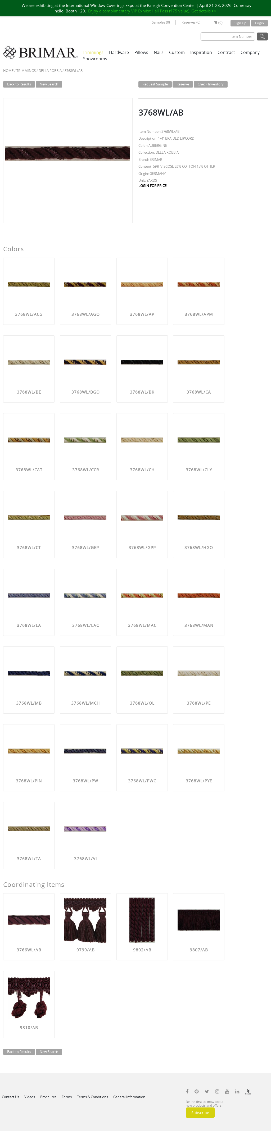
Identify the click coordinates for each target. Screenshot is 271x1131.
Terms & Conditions (92, 1096)
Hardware (119, 52)
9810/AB (29, 1027)
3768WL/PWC (142, 780)
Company (250, 52)
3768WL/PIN (29, 780)
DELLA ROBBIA (50, 70)
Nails (159, 52)
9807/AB (199, 949)
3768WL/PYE (199, 780)
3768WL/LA (29, 625)
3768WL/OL (142, 703)
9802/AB (142, 949)
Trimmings (92, 52)
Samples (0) (161, 22)
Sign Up (240, 23)
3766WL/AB (29, 949)
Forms (67, 1096)
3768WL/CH (142, 469)
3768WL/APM (199, 314)
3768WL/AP (142, 314)
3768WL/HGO (198, 547)
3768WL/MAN (198, 625)
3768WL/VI (85, 858)
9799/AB (85, 949)
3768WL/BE (29, 392)
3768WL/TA (29, 858)
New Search (49, 84)
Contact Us (10, 1096)
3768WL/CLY (199, 469)
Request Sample (155, 84)
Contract (226, 52)
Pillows (141, 52)
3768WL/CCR (85, 469)
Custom (177, 52)
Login (259, 23)
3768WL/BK (142, 392)
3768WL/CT (29, 547)
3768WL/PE (199, 703)
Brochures (48, 1096)
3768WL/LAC (85, 625)
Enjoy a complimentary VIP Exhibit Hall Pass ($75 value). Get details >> (152, 10)
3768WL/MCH (85, 703)
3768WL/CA (199, 392)
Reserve (183, 84)
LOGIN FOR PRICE (152, 185)
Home (8, 70)
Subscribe (200, 1112)
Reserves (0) (191, 22)
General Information (129, 1096)
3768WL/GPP (142, 547)
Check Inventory (211, 84)
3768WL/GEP (85, 547)
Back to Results (19, 84)
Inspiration (201, 52)
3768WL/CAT (29, 469)
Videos (29, 1096)
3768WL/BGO (85, 392)
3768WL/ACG (29, 314)
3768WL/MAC (142, 625)
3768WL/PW (85, 780)
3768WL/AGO (85, 314)
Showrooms (95, 59)
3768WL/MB (29, 703)
